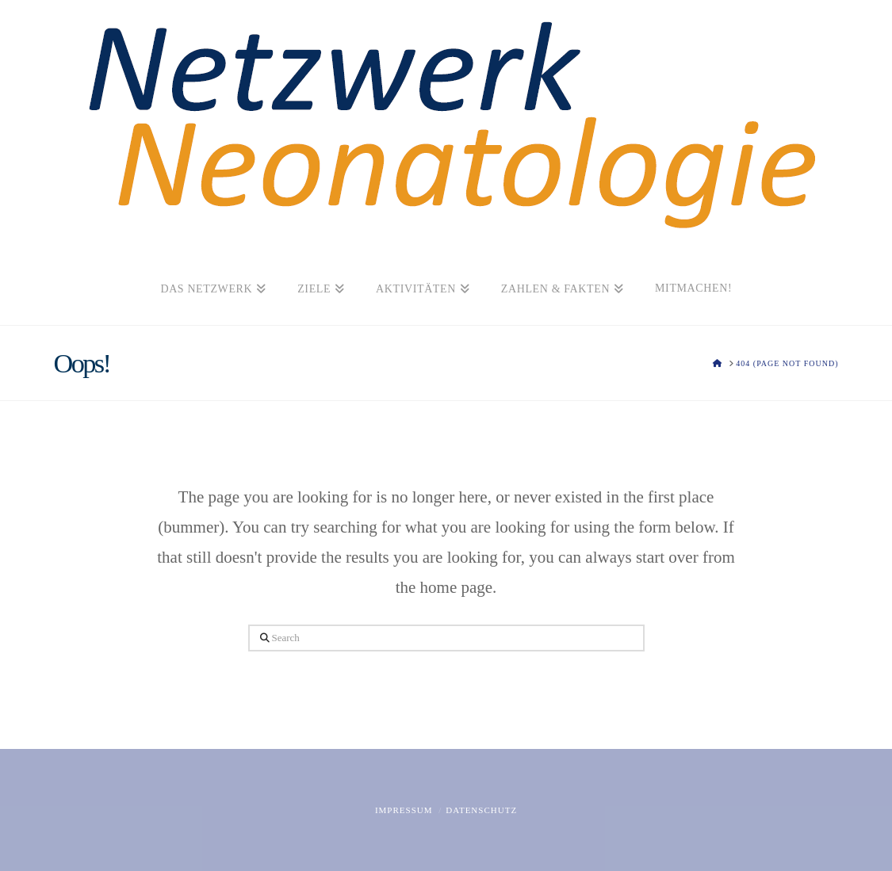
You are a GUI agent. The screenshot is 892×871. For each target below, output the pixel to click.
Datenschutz (481, 810)
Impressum (404, 810)
